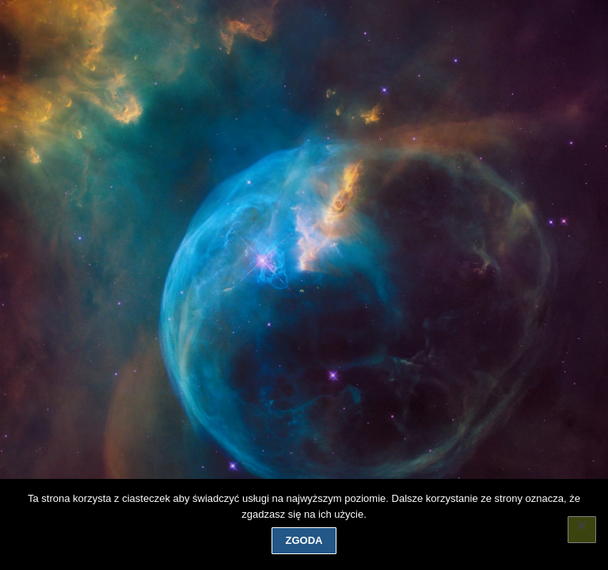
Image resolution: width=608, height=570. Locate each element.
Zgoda (304, 540)
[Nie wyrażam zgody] (582, 529)
